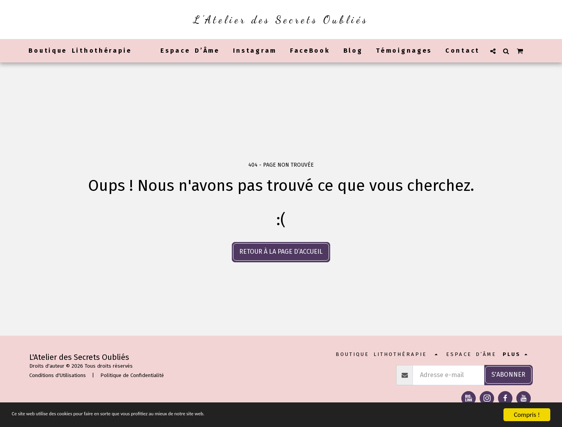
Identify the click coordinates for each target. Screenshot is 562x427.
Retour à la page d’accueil (281, 251)
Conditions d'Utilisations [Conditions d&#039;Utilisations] (57, 375)
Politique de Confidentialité (132, 375)
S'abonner (508, 374)
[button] (493, 51)
